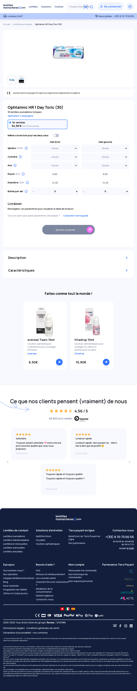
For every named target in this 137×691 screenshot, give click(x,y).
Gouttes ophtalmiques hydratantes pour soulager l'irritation (41, 346)
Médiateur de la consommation (44, 590)
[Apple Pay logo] (78, 615)
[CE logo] (37, 615)
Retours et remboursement (50, 574)
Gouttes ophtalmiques (48, 543)
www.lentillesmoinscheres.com (70, 659)
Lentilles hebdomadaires (16, 540)
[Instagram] (126, 626)
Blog (5, 581)
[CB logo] (43, 615)
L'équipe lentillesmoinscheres (18, 578)
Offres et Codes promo (15, 593)
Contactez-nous (45, 599)
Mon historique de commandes (78, 576)
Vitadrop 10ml (84, 340)
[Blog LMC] (115, 626)
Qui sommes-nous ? (13, 570)
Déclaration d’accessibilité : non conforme (25, 632)
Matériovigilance (44, 595)
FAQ (38, 570)
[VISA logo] (56, 615)
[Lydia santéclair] (130, 585)
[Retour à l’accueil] (14, 7)
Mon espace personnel (80, 581)
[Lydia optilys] (131, 572)
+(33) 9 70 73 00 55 (119, 537)
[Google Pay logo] (88, 615)
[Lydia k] (129, 578)
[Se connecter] (110, 6)
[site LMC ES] (73, 608)
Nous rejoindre (11, 585)
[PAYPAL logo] (68, 615)
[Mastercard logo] (48, 615)
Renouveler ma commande (82, 570)
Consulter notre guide (75, 215)
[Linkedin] (131, 626)
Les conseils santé (46, 578)
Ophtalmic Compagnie (20, 115)
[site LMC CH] (62, 608)
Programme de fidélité (15, 589)
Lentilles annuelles (13, 551)
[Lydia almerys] (127, 592)
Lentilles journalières (22, 24)
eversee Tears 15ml (41, 340)
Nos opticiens (10, 574)
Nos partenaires (76, 543)
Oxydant (40, 540)
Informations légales (14, 628)
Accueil (6, 24)
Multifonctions (43, 536)
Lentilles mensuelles (14, 547)
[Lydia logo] (98, 615)
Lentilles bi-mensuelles (15, 543)
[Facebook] (120, 626)
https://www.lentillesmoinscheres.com (16, 653)
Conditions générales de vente (42, 628)
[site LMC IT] (68, 608)
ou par (126, 548)
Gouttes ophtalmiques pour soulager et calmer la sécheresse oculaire (88, 346)
